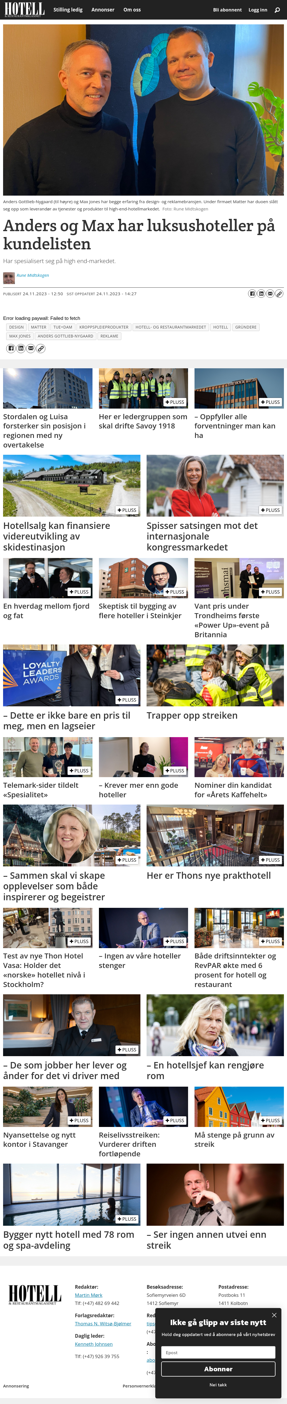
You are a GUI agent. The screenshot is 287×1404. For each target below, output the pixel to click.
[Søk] (277, 10)
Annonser (102, 9)
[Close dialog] (274, 1315)
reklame (110, 336)
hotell (220, 327)
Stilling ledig (68, 9)
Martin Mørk (88, 1295)
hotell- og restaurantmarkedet (171, 327)
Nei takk (218, 1384)
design (16, 327)
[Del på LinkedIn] (261, 293)
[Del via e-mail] (270, 293)
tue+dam (63, 327)
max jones (20, 336)
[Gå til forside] (24, 9)
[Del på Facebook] (252, 293)
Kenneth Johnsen (94, 1344)
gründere (245, 327)
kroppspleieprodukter (104, 327)
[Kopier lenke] (279, 293)
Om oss (132, 9)
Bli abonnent (227, 10)
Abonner (218, 1369)
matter (38, 327)
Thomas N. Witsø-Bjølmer (103, 1323)
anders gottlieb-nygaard (65, 336)
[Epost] (218, 1352)
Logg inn (258, 10)
